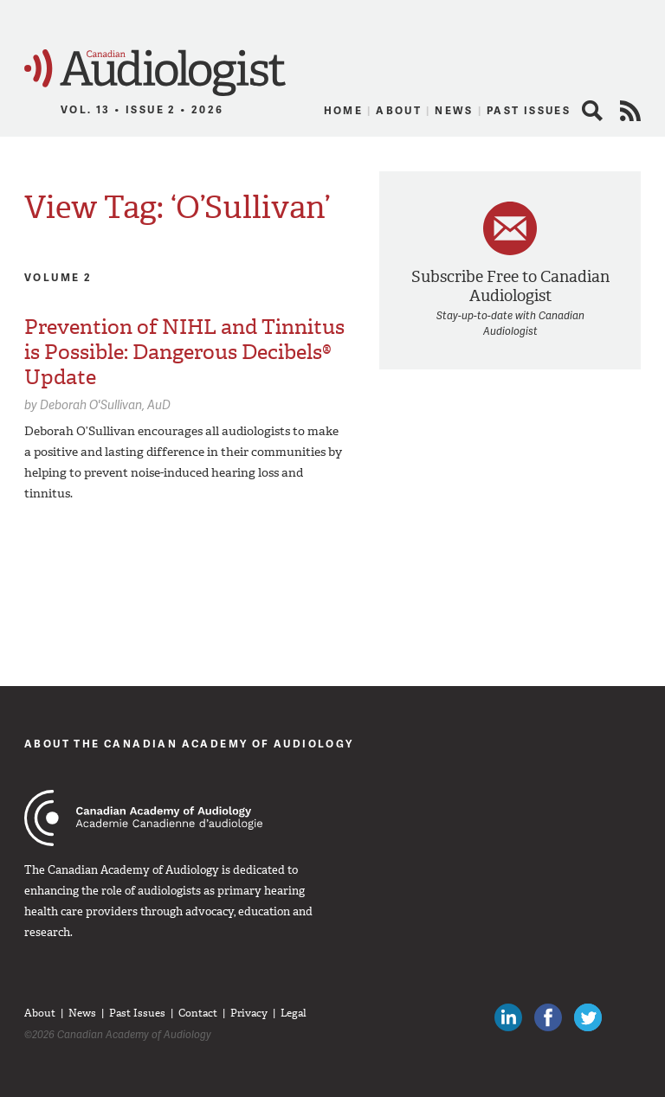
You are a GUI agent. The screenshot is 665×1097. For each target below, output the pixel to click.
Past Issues (529, 110)
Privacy (249, 1013)
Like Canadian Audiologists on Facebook (548, 1017)
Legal (294, 1013)
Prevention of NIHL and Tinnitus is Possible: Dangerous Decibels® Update (184, 352)
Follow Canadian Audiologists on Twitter (588, 1017)
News (454, 110)
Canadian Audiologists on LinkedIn (508, 1017)
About (399, 110)
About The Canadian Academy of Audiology (189, 743)
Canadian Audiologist (155, 73)
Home (344, 110)
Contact (197, 1013)
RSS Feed (630, 110)
